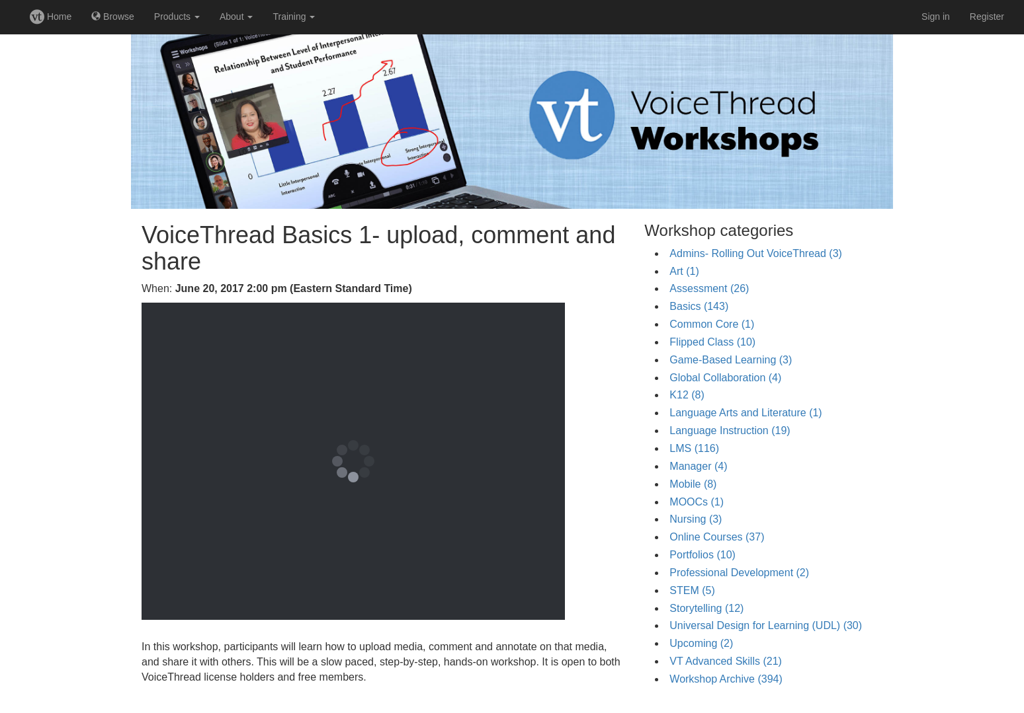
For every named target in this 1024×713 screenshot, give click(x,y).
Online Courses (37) (716, 537)
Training (294, 16)
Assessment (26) (709, 288)
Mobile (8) (692, 484)
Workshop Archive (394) (725, 679)
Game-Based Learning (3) (730, 359)
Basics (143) (698, 306)
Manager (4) (698, 466)
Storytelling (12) (706, 608)
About (236, 16)
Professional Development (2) (739, 572)
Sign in (935, 16)
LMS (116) (694, 448)
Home (50, 16)
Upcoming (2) (701, 643)
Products (177, 16)
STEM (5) (691, 590)
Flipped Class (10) (712, 342)
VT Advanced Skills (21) (725, 661)
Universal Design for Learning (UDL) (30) (765, 625)
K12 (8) (686, 394)
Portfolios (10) (702, 554)
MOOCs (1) (696, 501)
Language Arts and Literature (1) (745, 412)
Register (987, 16)
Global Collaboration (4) (725, 377)
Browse (112, 16)
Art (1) (684, 271)
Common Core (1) (711, 324)
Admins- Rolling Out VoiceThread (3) (755, 253)
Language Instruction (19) (729, 430)
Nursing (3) (695, 519)
